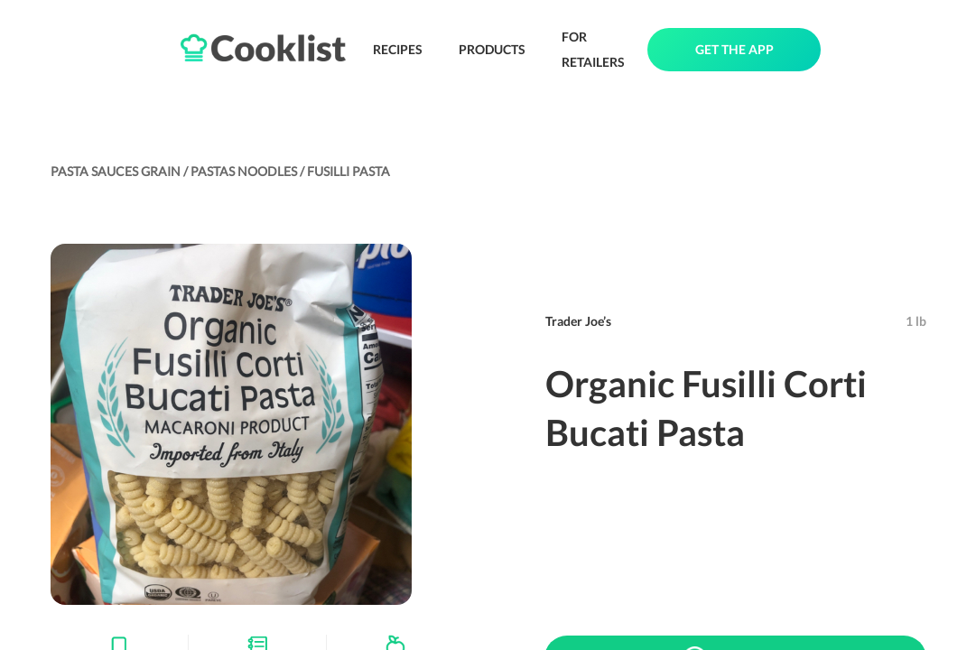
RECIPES (398, 49)
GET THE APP (734, 49)
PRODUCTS (492, 49)
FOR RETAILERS (593, 49)
